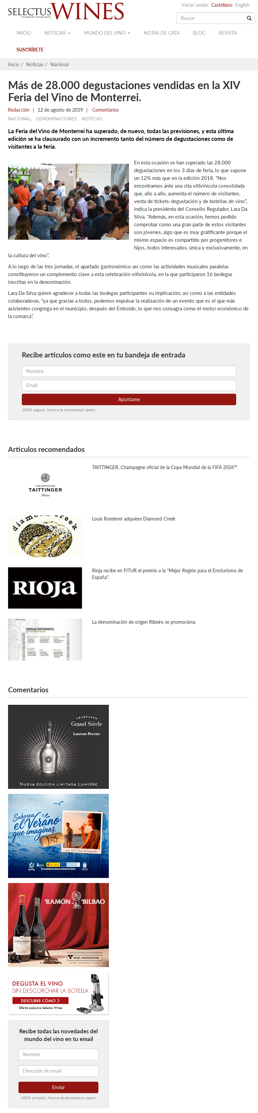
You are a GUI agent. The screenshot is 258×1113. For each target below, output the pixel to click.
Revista (228, 33)
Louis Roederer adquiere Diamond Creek (133, 519)
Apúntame (129, 399)
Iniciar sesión (195, 5)
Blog (199, 33)
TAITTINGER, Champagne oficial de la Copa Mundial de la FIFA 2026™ (165, 467)
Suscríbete (30, 49)
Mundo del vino (107, 33)
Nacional (59, 64)
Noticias (57, 33)
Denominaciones (56, 118)
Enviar (58, 1087)
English (242, 5)
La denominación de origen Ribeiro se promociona (144, 622)
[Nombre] (58, 1054)
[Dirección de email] (58, 1071)
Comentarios (105, 110)
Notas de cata (161, 33)
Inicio (23, 33)
